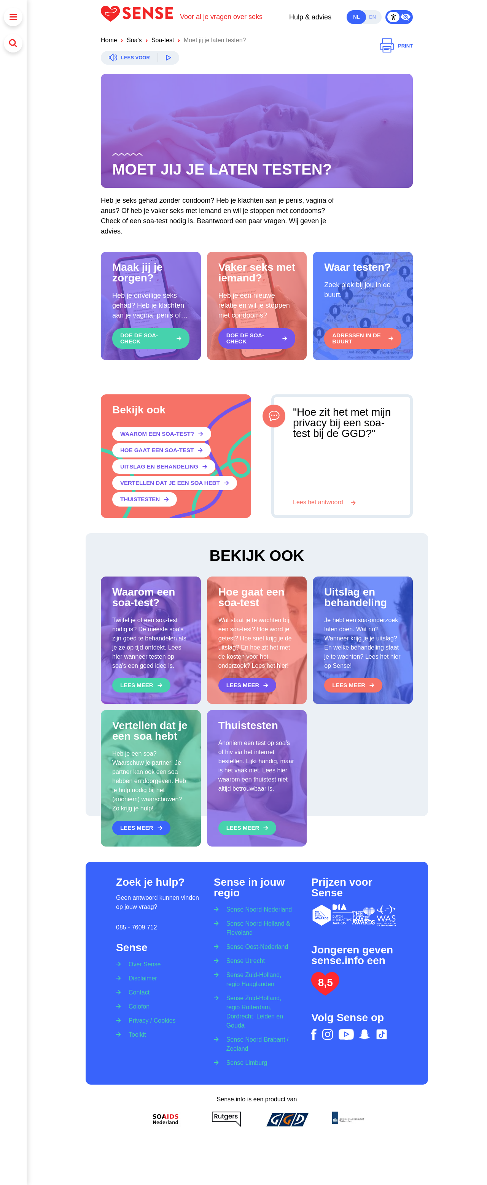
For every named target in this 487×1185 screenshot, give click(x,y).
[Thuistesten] (144, 499)
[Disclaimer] (140, 978)
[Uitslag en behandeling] (163, 466)
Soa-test (162, 40)
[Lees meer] (141, 685)
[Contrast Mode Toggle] (399, 17)
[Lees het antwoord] (324, 502)
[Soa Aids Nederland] (165, 1119)
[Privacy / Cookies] (149, 1020)
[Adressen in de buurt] (362, 338)
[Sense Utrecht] (243, 960)
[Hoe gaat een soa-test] (161, 450)
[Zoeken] (13, 43)
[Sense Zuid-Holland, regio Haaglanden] (257, 979)
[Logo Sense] (140, 17)
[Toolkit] (134, 1034)
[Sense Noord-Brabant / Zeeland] (257, 1043)
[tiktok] (382, 1034)
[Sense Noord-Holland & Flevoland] (257, 927)
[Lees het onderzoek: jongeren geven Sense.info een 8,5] (325, 992)
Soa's (134, 40)
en (372, 17)
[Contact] (136, 992)
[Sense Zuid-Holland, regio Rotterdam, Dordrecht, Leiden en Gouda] (257, 1011)
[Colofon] (136, 1006)
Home (109, 40)
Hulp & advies (310, 17)
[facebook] (314, 1034)
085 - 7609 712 (136, 927)
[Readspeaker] (140, 58)
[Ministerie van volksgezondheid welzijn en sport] (348, 1119)
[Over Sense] (142, 962)
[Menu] (13, 17)
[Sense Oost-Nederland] (255, 946)
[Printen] (396, 46)
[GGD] (287, 1119)
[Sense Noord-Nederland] (257, 907)
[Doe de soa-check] (150, 338)
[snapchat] (364, 1034)
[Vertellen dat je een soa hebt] (174, 483)
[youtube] (346, 1034)
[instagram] (327, 1034)
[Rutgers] (226, 1119)
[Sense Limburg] (244, 1062)
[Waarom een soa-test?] (161, 434)
